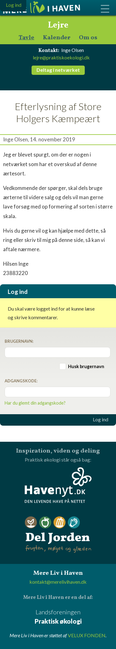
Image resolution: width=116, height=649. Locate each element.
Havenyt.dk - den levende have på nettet (58, 485)
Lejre (58, 25)
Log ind (100, 419)
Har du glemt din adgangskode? (35, 403)
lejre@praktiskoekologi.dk (61, 57)
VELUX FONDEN (86, 635)
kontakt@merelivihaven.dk (58, 582)
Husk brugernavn (86, 366)
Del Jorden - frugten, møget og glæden (58, 534)
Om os (88, 38)
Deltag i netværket (58, 70)
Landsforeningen (58, 617)
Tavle (26, 38)
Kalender (56, 38)
